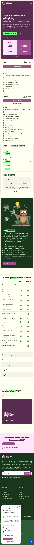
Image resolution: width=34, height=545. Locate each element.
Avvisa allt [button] (16, 538)
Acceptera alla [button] (7, 538)
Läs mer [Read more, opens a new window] (7, 523)
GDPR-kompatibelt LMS (7, 498)
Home (4, 11)
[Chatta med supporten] (31, 542)
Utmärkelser (4, 496)
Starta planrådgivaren (9, 443)
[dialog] (11, 524)
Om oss (20, 490)
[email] (17, 473)
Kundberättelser (5, 494)
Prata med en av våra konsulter (11, 447)
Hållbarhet (21, 498)
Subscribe (27, 473)
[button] (11, 541)
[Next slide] (7, 395)
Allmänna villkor (27, 516)
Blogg (20, 494)
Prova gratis (9, 51)
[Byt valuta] (22, 33)
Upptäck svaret (9, 420)
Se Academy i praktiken (9, 263)
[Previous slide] (3, 395)
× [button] (19, 506)
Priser (3, 490)
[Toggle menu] (31, 3)
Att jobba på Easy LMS (24, 496)
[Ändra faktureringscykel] (10, 33)
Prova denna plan (17, 66)
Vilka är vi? (21, 492)
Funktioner (4, 492)
